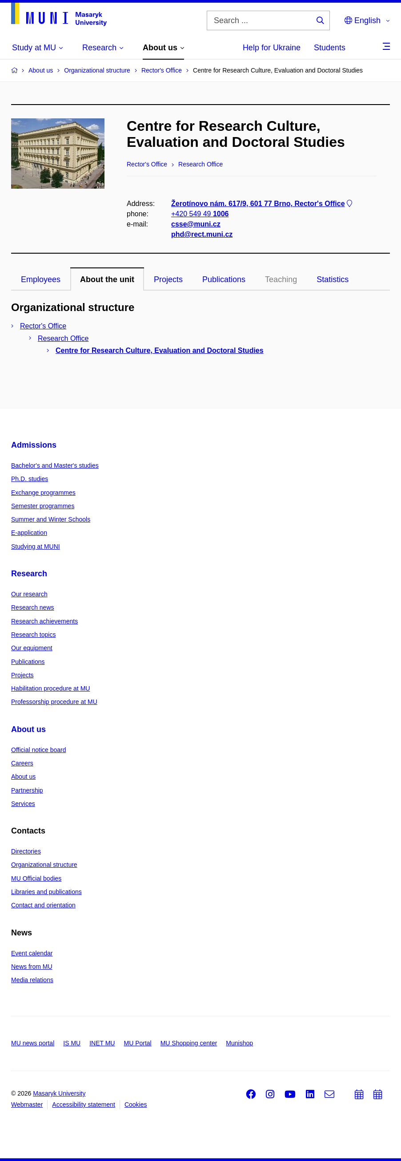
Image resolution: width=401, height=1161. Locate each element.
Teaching (281, 279)
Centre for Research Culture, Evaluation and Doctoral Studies (160, 350)
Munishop (239, 1043)
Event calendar (31, 953)
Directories (26, 851)
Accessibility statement (83, 1104)
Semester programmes (42, 506)
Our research (29, 594)
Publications (28, 661)
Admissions (33, 445)
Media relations (32, 979)
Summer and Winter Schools (50, 519)
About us (28, 729)
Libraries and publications (46, 891)
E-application (29, 532)
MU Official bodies (36, 878)
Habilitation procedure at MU (50, 688)
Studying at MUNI (35, 546)
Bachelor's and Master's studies (55, 465)
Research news (32, 607)
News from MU (31, 966)
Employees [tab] (40, 279)
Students (329, 47)
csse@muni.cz (196, 224)
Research (29, 573)
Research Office (63, 338)
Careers (22, 763)
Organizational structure (44, 864)
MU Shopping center (188, 1043)
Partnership (27, 790)
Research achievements (44, 621)
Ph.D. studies (29, 478)
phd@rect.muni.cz (202, 235)
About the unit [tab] (107, 279)
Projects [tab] (168, 279)
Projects (22, 675)
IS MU (71, 1043)
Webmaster (27, 1104)
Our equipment (31, 647)
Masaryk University (59, 1093)
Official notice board (38, 749)
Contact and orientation (43, 905)
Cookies (135, 1104)
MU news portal (32, 1043)
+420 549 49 (200, 214)
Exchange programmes (43, 492)
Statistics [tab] (333, 279)
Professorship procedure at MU (54, 701)
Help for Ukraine (272, 47)
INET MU (102, 1043)
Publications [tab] (223, 279)
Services (23, 803)
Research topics (33, 634)
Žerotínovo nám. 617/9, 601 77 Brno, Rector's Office (262, 203)
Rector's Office (43, 326)
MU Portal (137, 1043)
